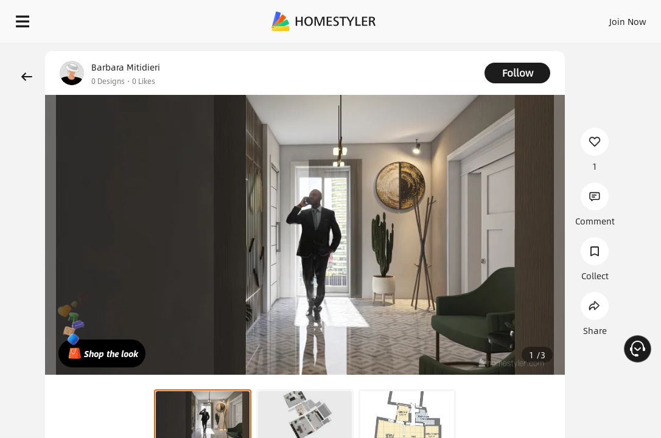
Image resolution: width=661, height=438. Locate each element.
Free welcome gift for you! (467, 49)
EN (574, 18)
